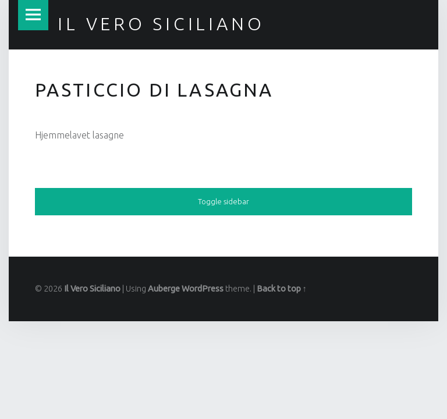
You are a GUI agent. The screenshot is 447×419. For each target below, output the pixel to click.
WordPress (203, 288)
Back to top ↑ (282, 288)
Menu (33, 15)
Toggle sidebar (223, 201)
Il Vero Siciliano (92, 288)
